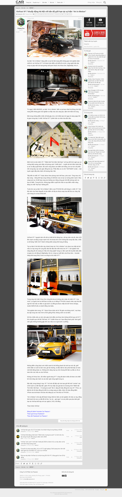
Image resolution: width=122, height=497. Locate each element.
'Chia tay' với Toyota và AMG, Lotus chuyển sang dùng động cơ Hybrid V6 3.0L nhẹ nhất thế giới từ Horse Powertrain (97, 56)
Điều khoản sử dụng (79, 489)
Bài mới (52, 2)
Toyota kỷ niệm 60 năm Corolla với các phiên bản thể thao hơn (96, 102)
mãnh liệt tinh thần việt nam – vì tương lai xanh (52, 14)
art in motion (37, 14)
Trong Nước (90, 124)
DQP (22, 438)
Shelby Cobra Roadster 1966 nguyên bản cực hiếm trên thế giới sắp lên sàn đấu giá (96, 80)
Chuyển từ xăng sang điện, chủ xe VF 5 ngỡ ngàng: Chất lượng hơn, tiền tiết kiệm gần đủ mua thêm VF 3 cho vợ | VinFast (43, 449)
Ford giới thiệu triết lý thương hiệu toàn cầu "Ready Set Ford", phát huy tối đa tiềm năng (96, 152)
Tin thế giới (87, 51)
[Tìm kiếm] (104, 2)
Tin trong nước (88, 113)
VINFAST (36, 431)
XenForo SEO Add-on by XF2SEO (61, 494)
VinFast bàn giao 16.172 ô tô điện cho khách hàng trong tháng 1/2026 (41, 430)
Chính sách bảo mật (89, 489)
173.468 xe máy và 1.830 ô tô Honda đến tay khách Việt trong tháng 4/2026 (96, 117)
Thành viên (60, 2)
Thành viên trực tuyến (90, 41)
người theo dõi (100, 22)
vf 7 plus (65, 14)
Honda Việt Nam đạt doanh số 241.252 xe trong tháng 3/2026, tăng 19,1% (96, 163)
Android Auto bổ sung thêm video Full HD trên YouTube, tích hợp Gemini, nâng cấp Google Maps (96, 68)
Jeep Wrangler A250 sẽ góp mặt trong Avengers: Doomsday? (95, 92)
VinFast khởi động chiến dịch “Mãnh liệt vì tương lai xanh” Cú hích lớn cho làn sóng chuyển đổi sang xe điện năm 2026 (42, 436)
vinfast (69, 14)
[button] (36, 2)
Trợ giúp (97, 489)
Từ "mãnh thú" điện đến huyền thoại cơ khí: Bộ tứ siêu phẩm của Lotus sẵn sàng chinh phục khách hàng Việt (97, 140)
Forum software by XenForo (61, 492)
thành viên (89, 22)
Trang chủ (28, 2)
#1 (81, 18)
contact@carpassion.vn (29, 479)
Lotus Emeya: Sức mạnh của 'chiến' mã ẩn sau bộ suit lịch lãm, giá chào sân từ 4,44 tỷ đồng (96, 128)
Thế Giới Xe (90, 64)
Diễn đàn (44, 2)
